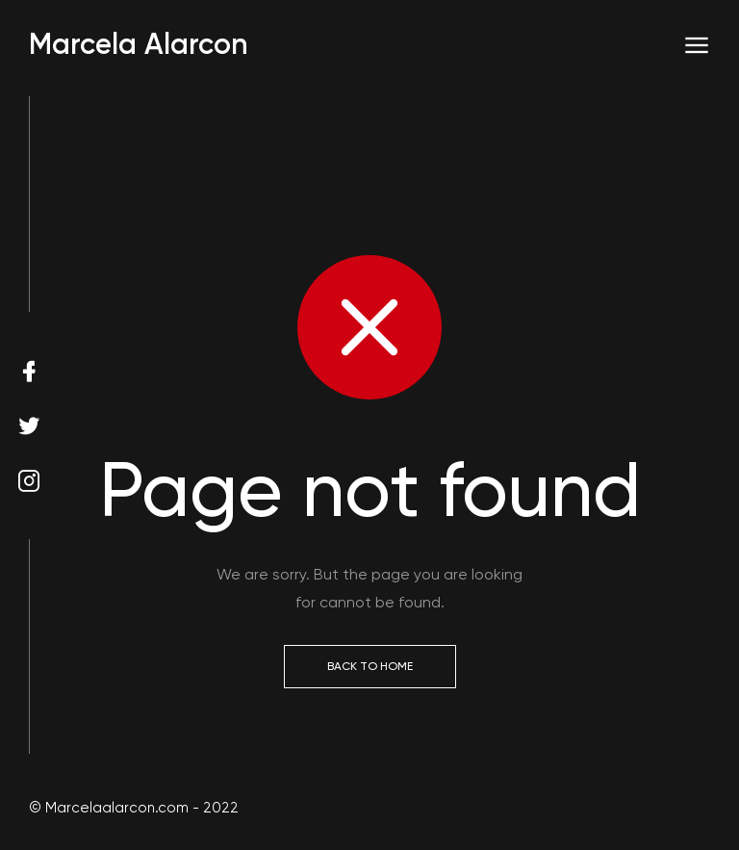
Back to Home (370, 666)
